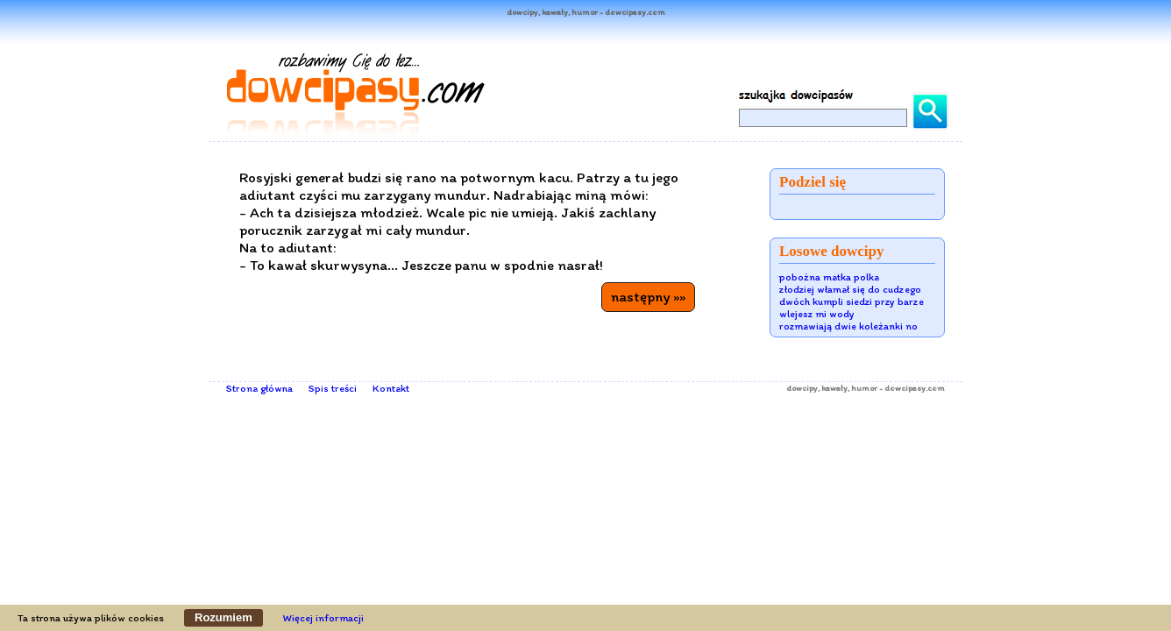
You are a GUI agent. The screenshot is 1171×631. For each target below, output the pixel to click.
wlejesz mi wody (817, 314)
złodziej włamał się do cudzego (850, 289)
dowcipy (802, 387)
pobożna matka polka (829, 277)
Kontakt (391, 388)
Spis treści (333, 388)
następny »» (648, 296)
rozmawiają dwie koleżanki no (848, 326)
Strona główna (259, 388)
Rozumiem (223, 617)
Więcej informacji (323, 618)
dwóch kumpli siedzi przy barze (851, 301)
